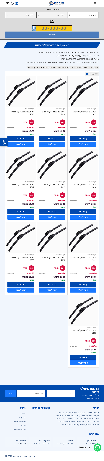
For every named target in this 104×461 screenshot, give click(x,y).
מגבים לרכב (88, 67)
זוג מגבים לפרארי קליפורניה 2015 (22, 113)
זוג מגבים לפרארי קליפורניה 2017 (84, 113)
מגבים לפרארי (76, 67)
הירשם (10, 393)
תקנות (23, 425)
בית (96, 67)
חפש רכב (52, 34)
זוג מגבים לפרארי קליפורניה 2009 (22, 259)
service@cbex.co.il (65, 443)
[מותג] (83, 15)
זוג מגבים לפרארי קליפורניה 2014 (84, 186)
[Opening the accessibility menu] (4, 142)
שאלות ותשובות (19, 421)
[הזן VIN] (52, 28)
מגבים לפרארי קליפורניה (59, 67)
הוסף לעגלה (83, 144)
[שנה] (20, 15)
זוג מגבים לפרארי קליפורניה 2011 (84, 259)
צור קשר (22, 417)
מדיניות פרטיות (19, 429)
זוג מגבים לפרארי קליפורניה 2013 (53, 186)
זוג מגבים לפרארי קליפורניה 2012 (22, 186)
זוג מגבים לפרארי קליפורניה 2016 (53, 113)
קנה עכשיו (83, 138)
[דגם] (51, 15)
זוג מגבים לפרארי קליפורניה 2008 (84, 331)
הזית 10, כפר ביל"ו (42, 443)
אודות (23, 413)
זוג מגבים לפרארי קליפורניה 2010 (53, 259)
